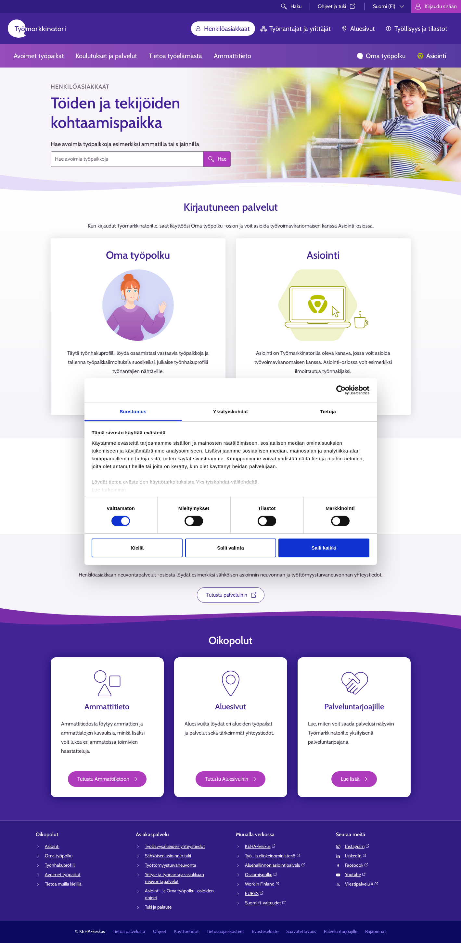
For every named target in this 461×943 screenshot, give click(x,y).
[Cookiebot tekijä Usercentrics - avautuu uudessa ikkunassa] (341, 390)
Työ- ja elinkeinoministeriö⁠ (273, 856)
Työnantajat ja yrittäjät (295, 28)
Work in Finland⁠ (262, 884)
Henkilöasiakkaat (222, 28)
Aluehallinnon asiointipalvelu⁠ (275, 865)
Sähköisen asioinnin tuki (168, 856)
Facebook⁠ (356, 865)
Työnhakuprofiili (60, 865)
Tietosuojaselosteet (225, 931)
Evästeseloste (265, 931)
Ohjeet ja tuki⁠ (337, 6)
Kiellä (137, 548)
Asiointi (431, 56)
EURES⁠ (254, 893)
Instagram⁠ (357, 846)
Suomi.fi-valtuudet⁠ (265, 903)
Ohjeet (159, 931)
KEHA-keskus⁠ (260, 846)
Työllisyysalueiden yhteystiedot (175, 846)
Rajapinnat (375, 931)
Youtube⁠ (355, 874)
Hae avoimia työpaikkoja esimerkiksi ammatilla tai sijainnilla (125, 144)
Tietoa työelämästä (175, 56)
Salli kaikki (324, 548)
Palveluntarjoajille (340, 931)
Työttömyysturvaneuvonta (170, 865)
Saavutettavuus (301, 931)
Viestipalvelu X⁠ (361, 884)
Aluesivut (358, 28)
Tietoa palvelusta (129, 931)
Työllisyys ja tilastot (416, 28)
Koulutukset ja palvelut (106, 56)
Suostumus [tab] (133, 411)
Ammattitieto (232, 56)
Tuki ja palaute (158, 907)
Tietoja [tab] (328, 411)
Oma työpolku (381, 56)
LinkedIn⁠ (356, 856)
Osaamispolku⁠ (261, 874)
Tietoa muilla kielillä (63, 884)
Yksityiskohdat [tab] (230, 411)
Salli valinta (230, 548)
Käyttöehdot (186, 931)
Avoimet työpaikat (39, 56)
